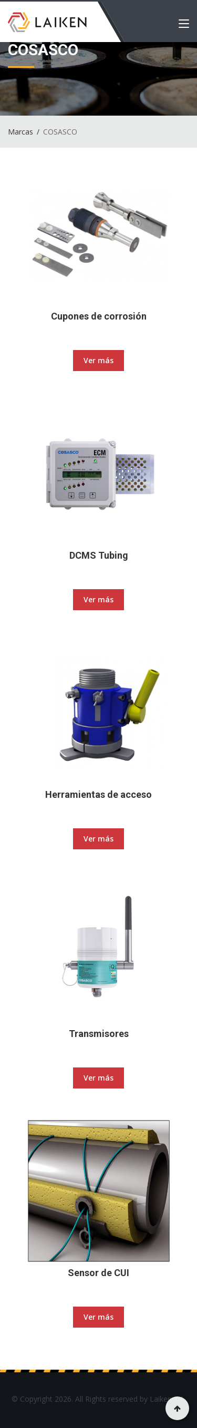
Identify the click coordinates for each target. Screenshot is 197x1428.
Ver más (98, 360)
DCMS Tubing (98, 555)
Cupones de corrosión (99, 316)
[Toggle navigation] (184, 25)
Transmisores (99, 1033)
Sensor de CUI (98, 1272)
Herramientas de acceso (98, 794)
